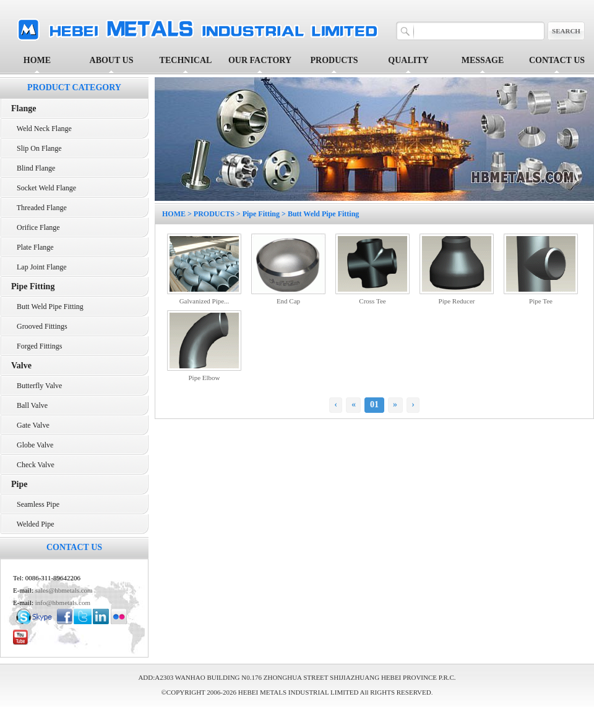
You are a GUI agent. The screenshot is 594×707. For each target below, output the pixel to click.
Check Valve (32, 464)
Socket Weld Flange (43, 188)
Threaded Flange (39, 207)
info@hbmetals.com (62, 602)
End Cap (288, 301)
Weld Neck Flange (41, 128)
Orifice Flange (35, 227)
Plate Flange (32, 247)
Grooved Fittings (39, 326)
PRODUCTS (214, 214)
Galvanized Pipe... (204, 301)
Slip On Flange (36, 148)
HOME (37, 60)
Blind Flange (33, 168)
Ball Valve (29, 405)
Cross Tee (372, 301)
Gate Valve (30, 425)
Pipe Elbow (204, 377)
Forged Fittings (36, 346)
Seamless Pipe (35, 504)
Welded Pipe (32, 524)
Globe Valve (32, 445)
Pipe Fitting (261, 214)
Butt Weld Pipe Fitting (47, 306)
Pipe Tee (541, 301)
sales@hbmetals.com (64, 590)
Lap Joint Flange (39, 267)
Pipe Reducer (457, 301)
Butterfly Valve (36, 385)
